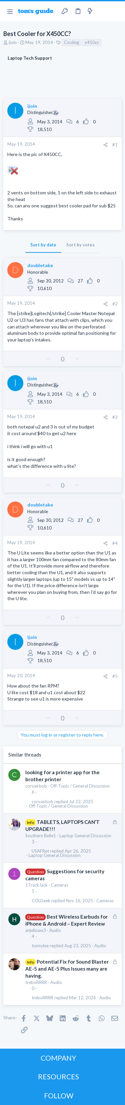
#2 (115, 303)
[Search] (116, 11)
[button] (9, 11)
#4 (115, 543)
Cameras (59, 885)
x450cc (92, 42)
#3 (115, 417)
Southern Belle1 (40, 835)
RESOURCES (58, 1076)
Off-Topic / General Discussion (80, 786)
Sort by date (43, 244)
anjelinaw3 (35, 930)
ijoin (13, 42)
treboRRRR (36, 982)
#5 (115, 676)
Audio (55, 930)
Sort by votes (80, 244)
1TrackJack (36, 885)
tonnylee (40, 946)
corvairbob (36, 786)
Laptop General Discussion (85, 835)
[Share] (105, 145)
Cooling (71, 42)
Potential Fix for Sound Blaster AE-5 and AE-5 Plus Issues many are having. (67, 969)
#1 (115, 144)
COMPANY (58, 1058)
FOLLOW (58, 1095)
